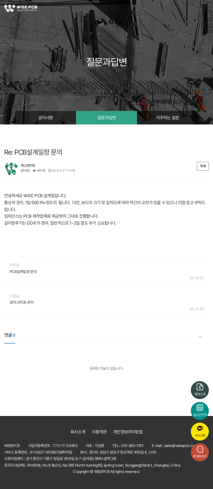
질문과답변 (106, 117)
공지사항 (45, 117)
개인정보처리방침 (128, 432)
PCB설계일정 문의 (23, 271)
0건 (25, 170)
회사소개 (78, 432)
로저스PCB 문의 (22, 302)
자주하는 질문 (167, 117)
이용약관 (99, 432)
